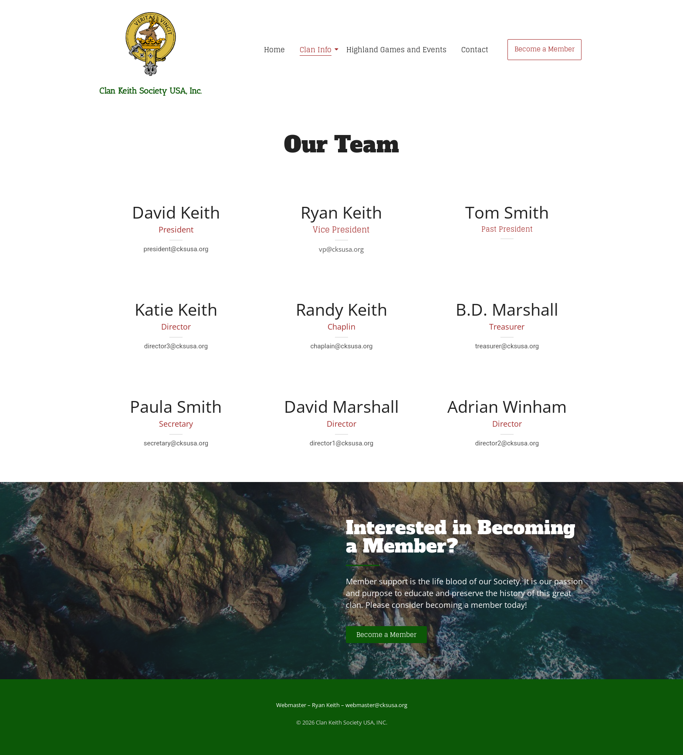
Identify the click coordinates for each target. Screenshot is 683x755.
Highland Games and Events (396, 50)
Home (274, 50)
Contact (474, 50)
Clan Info (317, 50)
